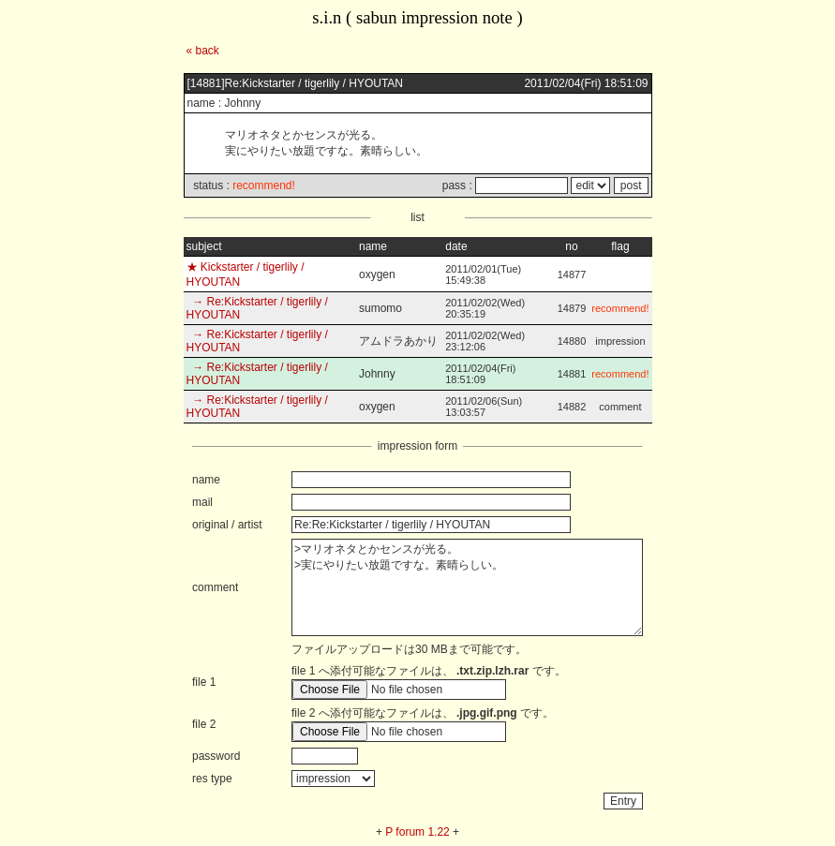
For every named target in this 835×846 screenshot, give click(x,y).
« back (202, 50)
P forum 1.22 (417, 832)
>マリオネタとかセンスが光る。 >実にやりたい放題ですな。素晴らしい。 (467, 587)
